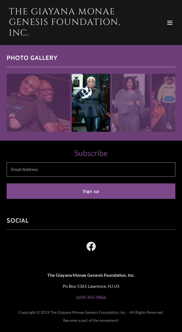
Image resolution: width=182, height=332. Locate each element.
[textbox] (91, 169)
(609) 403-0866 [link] (91, 297)
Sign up (91, 191)
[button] (169, 22)
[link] (66, 33)
